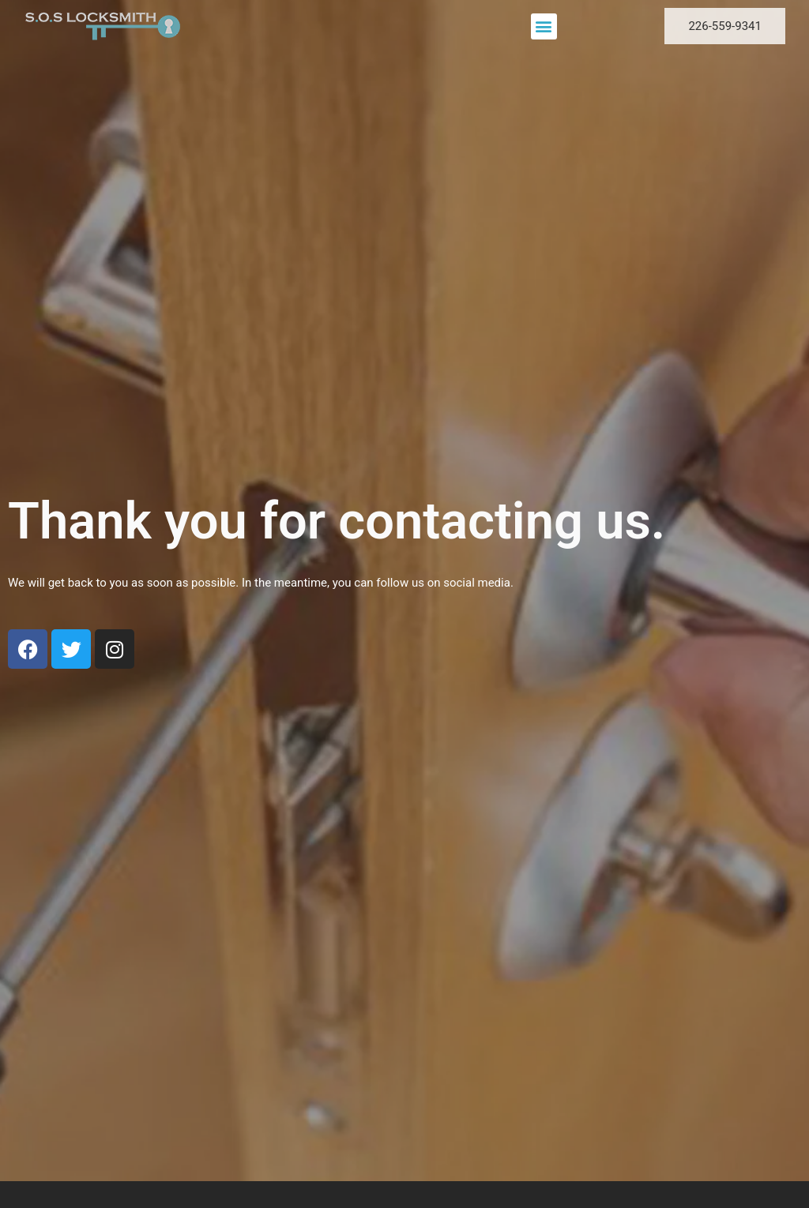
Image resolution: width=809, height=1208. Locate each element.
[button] (544, 26)
